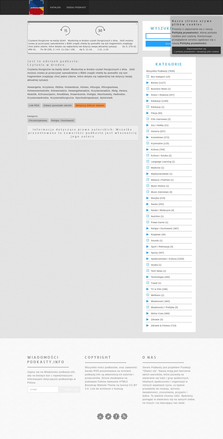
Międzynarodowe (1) (161, 174)
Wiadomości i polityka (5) (164, 307)
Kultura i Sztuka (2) (161, 155)
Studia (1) (156, 265)
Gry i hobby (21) (160, 125)
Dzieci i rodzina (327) (163, 95)
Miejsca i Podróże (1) (162, 180)
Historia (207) (158, 131)
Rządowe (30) (158, 234)
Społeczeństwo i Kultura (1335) (167, 259)
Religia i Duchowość (62, 120)
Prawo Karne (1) (159, 222)
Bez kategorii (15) (160, 77)
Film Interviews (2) (161, 119)
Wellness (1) (157, 295)
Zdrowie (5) (157, 319)
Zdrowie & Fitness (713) (163, 325)
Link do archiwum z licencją (106, 388)
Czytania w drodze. (46, 64)
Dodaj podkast (76, 7)
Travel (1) (156, 283)
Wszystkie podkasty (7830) (160, 71)
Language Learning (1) (163, 161)
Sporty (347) (157, 253)
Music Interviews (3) (161, 192)
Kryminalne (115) (160, 143)
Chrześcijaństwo (38, 120)
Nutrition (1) (157, 216)
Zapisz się (69, 389)
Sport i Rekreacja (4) (162, 246)
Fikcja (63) (156, 113)
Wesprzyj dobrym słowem (90, 105)
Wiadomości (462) (160, 301)
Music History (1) (160, 186)
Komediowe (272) (160, 137)
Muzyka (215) (158, 198)
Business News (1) (161, 89)
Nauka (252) (157, 204)
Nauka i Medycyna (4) (162, 210)
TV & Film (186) (159, 289)
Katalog (55, 7)
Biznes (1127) (158, 83)
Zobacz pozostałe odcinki (57, 105)
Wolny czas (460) (160, 313)
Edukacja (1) (157, 107)
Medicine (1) (157, 168)
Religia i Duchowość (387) (165, 228)
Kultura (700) (158, 149)
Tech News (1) (158, 271)
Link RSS (34, 105)
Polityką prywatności (185, 32)
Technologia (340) (160, 277)
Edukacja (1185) (159, 101)
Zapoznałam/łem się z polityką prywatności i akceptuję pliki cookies (196, 50)
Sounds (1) (156, 240)
